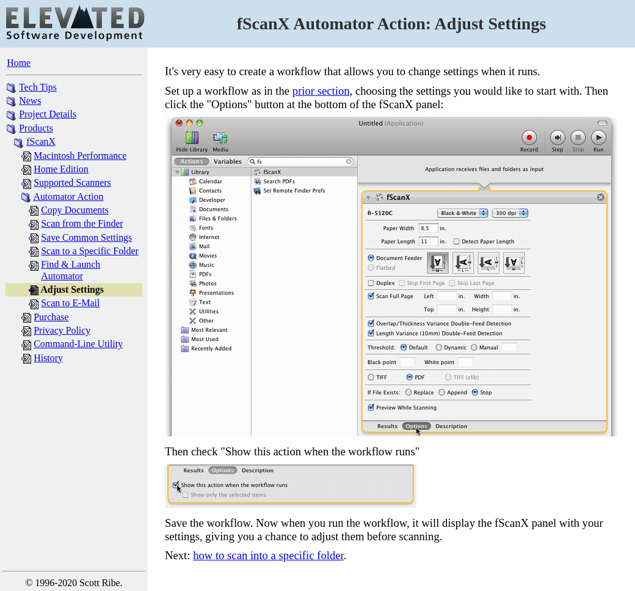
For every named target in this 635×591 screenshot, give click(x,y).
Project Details (47, 114)
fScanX (41, 141)
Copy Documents (75, 210)
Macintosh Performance (80, 155)
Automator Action (68, 196)
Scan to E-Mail (70, 303)
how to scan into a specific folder (268, 555)
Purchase (51, 317)
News (30, 100)
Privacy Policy (62, 330)
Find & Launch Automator (70, 270)
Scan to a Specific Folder (89, 251)
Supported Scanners (72, 182)
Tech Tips (38, 87)
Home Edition (61, 169)
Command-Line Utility (78, 344)
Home (19, 62)
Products (36, 128)
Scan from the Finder (82, 223)
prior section (321, 90)
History (48, 358)
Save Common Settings (86, 237)
